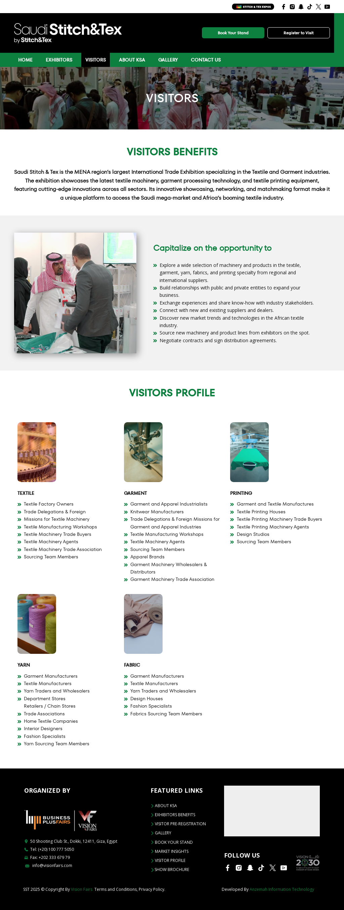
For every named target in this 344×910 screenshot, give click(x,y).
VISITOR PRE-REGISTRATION (178, 824)
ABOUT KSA (163, 805)
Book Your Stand (233, 33)
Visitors (95, 59)
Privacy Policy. (152, 889)
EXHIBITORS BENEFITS (172, 815)
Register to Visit (298, 33)
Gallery (168, 59)
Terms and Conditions (115, 889)
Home (25, 59)
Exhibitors (59, 59)
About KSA (132, 59)
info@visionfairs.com (48, 865)
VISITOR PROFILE (167, 860)
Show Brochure (169, 870)
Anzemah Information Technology (282, 889)
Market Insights (169, 851)
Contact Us (206, 59)
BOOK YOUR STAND (171, 842)
